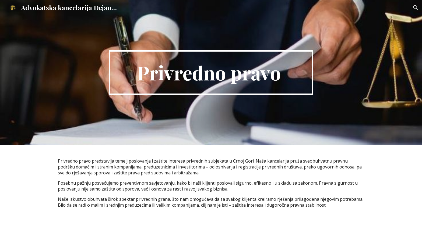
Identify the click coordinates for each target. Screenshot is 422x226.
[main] (211, 72)
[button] (415, 7)
